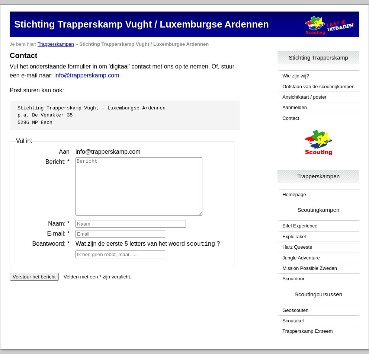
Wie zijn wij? (295, 76)
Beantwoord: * (51, 255)
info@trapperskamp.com (86, 75)
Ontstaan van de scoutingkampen (318, 86)
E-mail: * (58, 245)
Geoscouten (295, 310)
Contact (290, 118)
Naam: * (59, 235)
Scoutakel (293, 320)
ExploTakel (294, 236)
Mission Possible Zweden (309, 268)
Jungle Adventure (301, 258)
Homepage (294, 194)
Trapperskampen (56, 44)
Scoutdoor (293, 278)
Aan (64, 152)
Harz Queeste (297, 247)
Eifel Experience (299, 226)
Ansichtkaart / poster (304, 97)
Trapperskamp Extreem (307, 331)
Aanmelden (294, 107)
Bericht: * (57, 162)
